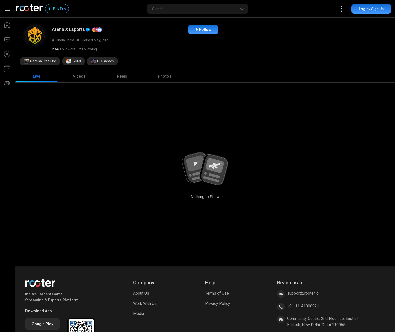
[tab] (36, 76)
